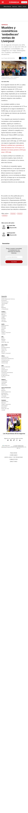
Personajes (4, 405)
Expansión (4, 296)
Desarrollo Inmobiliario (7, 358)
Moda (2, 329)
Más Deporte (4, 394)
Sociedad (4, 321)
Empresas (14, 6)
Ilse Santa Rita (11, 225)
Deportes (3, 349)
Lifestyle (3, 396)
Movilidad (4, 371)
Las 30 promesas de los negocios (14, 433)
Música (3, 351)
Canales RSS (14, 459)
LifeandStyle (4, 309)
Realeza (3, 326)
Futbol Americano (6, 391)
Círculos (3, 328)
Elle (2, 336)
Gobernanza (4, 369)
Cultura (3, 334)
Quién (2, 324)
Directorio (13, 461)
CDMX (3, 317)
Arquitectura (4, 361)
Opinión (3, 320)
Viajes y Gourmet (6, 332)
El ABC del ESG (5, 375)
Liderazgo (4, 382)
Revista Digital (24, 2)
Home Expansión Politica (8, 299)
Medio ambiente (5, 366)
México (3, 314)
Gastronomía (4, 401)
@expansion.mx (14, 440)
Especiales (4, 385)
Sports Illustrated (6, 387)
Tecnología (4, 303)
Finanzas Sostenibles (7, 372)
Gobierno (3, 312)
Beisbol (3, 390)
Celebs (3, 340)
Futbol (3, 389)
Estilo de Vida (5, 408)
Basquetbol (4, 393)
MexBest (3, 400)
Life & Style (4, 344)
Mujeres (3, 307)
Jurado (3, 410)
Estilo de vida (5, 342)
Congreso (4, 315)
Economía (4, 300)
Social (3, 368)
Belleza (3, 331)
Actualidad (4, 380)
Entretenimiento (5, 347)
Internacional (4, 301)
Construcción (5, 357)
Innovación (4, 374)
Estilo (2, 346)
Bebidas (3, 402)
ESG (2, 306)
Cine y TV (4, 350)
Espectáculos (5, 325)
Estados (3, 318)
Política (20, 6)
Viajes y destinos (6, 404)
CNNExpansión (11, 233)
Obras (3, 304)
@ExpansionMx (13, 227)
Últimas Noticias (7, 6)
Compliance (13, 455)
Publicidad (13, 453)
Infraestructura (5, 360)
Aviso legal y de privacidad (14, 457)
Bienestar (4, 407)
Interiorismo (4, 362)
